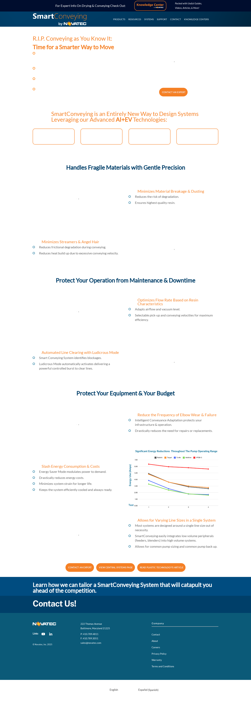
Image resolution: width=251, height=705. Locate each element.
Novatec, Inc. (41, 644)
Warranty (157, 659)
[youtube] (43, 633)
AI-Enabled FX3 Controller (53, 136)
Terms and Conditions (163, 666)
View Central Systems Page (116, 567)
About (155, 640)
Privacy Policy (159, 653)
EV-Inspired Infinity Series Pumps (101, 136)
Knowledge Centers (196, 19)
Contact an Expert (174, 92)
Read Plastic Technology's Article (161, 567)
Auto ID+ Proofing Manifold (197, 136)
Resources (134, 19)
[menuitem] (105, 690)
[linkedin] (51, 633)
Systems (149, 19)
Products (119, 19)
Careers (156, 647)
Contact (175, 19)
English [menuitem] (114, 689)
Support (162, 19)
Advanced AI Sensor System (149, 136)
